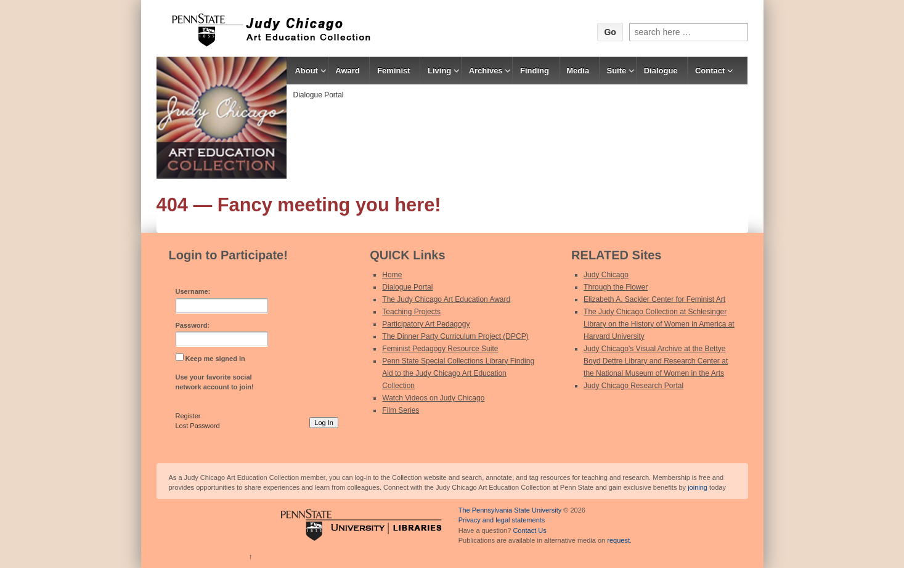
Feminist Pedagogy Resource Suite (440, 348)
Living (439, 70)
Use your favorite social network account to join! (215, 382)
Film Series (400, 410)
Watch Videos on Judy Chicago (433, 398)
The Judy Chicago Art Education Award (446, 299)
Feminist (393, 70)
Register (188, 416)
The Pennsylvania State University (510, 510)
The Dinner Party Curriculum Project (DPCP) (455, 336)
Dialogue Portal (318, 95)
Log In (323, 422)
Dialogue (661, 70)
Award (347, 70)
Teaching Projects (411, 311)
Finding (534, 70)
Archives (486, 70)
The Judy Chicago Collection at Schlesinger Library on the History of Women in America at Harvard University (659, 324)
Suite (617, 70)
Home (392, 274)
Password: (193, 325)
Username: (193, 291)
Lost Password (198, 425)
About (306, 70)
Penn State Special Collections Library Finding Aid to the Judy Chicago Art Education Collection (458, 373)
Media (577, 70)
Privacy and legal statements (501, 520)
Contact (710, 70)
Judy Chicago (606, 274)
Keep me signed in (215, 358)
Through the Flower (616, 287)
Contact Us (529, 530)
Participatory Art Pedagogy (426, 324)
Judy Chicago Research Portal (633, 385)
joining (697, 487)
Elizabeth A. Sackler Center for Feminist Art (654, 299)
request (618, 540)
